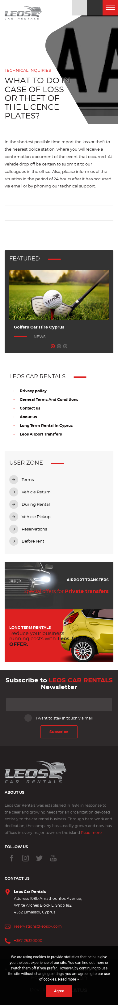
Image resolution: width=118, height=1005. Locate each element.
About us (28, 417)
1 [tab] (53, 346)
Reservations (34, 529)
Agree (59, 991)
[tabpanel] (59, 305)
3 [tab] (65, 346)
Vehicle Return (36, 492)
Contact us (30, 408)
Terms (28, 480)
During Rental (36, 505)
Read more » (68, 979)
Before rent (33, 541)
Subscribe (59, 732)
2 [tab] (59, 346)
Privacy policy (33, 391)
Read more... (92, 833)
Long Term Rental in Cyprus (46, 425)
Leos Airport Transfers (41, 434)
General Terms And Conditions (49, 400)
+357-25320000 (28, 941)
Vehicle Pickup (36, 517)
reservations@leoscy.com (38, 926)
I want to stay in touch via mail (59, 717)
